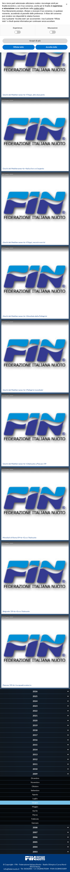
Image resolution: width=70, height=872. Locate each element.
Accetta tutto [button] (51, 47)
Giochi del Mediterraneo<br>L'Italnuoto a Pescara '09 (24, 464)
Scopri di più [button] (35, 41)
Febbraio (35, 819)
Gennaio (35, 823)
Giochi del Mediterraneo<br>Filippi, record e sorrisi (24, 242)
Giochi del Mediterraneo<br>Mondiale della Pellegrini (25, 316)
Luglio (35, 798)
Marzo (35, 815)
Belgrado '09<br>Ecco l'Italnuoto (16, 611)
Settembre (35, 790)
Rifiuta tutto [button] (18, 47)
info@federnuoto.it (11, 869)
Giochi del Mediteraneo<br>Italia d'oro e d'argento (23, 168)
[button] (66, 4)
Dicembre (35, 778)
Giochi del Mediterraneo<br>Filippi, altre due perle (24, 95)
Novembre (35, 782)
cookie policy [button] (39, 8)
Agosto (35, 794)
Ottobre (35, 786)
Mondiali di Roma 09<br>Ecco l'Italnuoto (19, 537)
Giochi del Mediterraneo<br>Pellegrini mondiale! (23, 390)
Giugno (35, 802)
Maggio (35, 807)
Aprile (35, 811)
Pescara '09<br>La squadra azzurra (17, 685)
